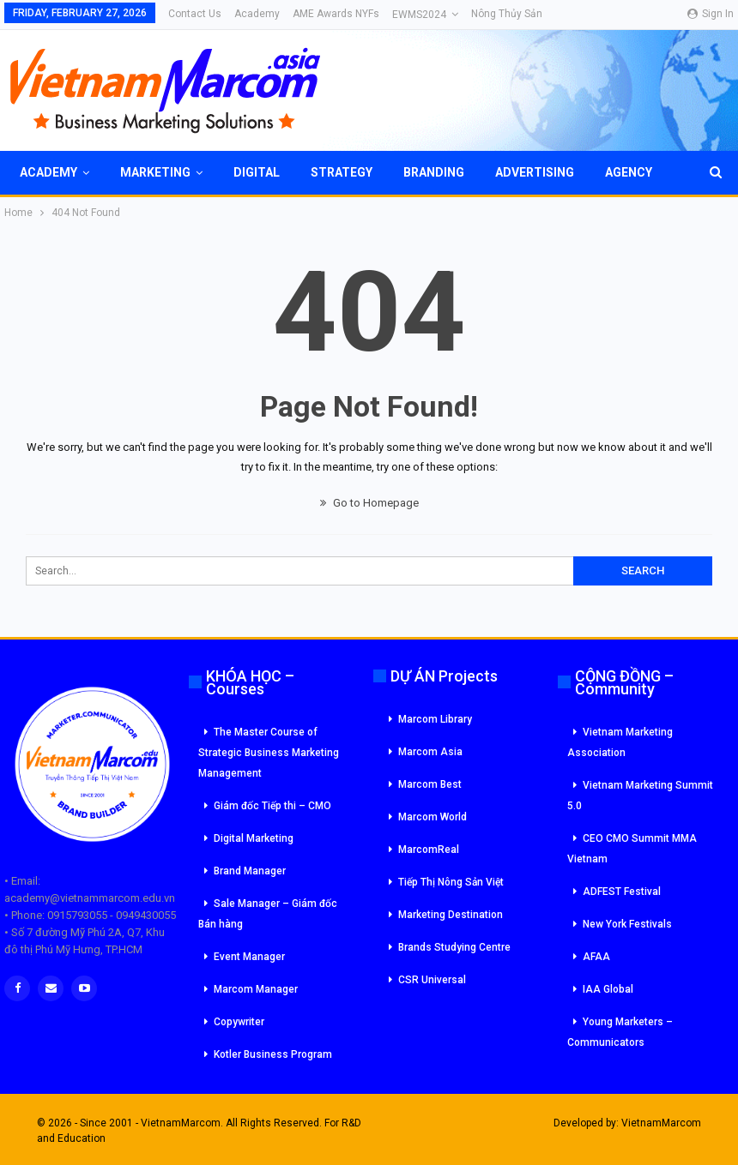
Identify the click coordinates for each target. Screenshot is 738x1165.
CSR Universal (432, 980)
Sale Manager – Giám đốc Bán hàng (267, 914)
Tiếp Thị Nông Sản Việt (451, 882)
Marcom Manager (256, 989)
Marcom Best (430, 784)
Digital (256, 172)
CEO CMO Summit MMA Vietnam (632, 848)
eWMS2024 (419, 15)
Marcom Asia (430, 752)
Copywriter (239, 1022)
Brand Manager (250, 871)
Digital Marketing (253, 838)
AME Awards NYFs (336, 14)
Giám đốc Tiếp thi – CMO (272, 806)
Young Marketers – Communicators (620, 1032)
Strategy (341, 172)
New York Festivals (627, 924)
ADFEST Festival (622, 892)
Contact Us (194, 14)
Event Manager (249, 957)
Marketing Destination (450, 915)
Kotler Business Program (273, 1054)
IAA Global (608, 989)
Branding (433, 172)
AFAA (596, 957)
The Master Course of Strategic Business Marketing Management (268, 752)
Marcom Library (435, 719)
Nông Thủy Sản (506, 14)
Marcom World (432, 817)
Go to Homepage (369, 502)
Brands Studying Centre (454, 947)
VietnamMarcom (661, 1123)
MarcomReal (428, 850)
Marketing (155, 172)
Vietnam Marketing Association (620, 742)
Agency (628, 172)
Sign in (710, 14)
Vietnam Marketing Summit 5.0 (640, 795)
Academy (257, 14)
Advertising (534, 172)
